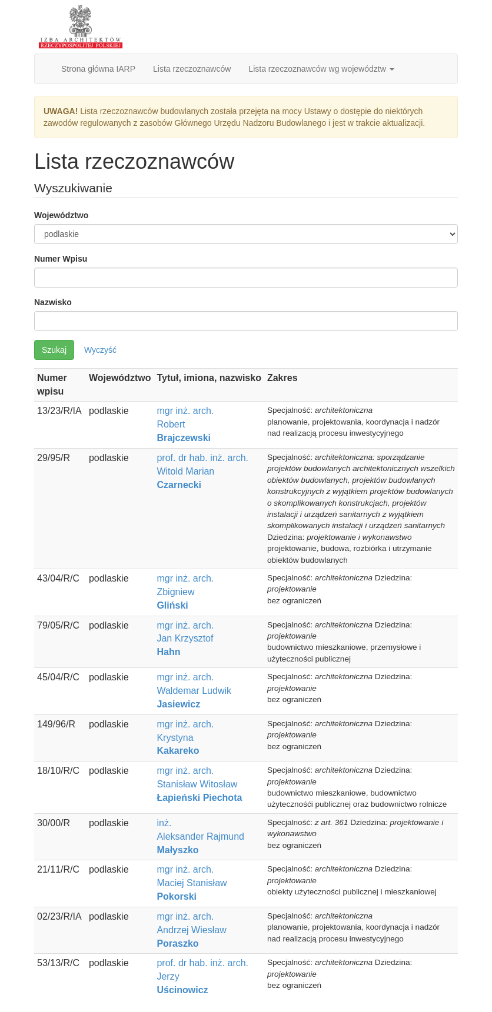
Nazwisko (53, 302)
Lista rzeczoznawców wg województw (321, 69)
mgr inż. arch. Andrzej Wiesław (191, 929)
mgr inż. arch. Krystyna (185, 737)
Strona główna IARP (98, 69)
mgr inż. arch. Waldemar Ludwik (194, 690)
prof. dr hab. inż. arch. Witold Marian (202, 471)
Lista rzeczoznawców (192, 69)
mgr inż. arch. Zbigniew (185, 591)
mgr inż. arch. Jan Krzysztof (185, 638)
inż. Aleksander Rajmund (200, 836)
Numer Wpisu (60, 258)
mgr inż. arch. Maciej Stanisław (192, 882)
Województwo (61, 215)
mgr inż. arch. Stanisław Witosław (199, 784)
